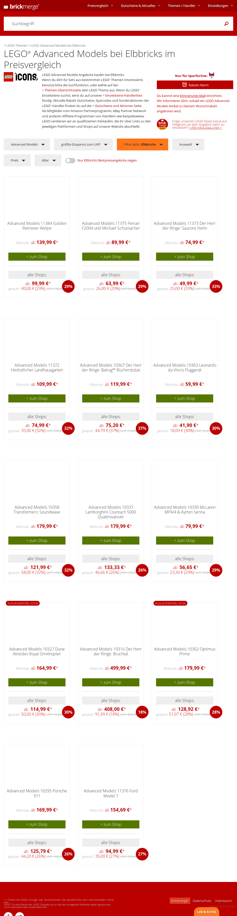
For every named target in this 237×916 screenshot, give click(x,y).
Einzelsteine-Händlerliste (123, 95)
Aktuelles (138, 5)
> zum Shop (37, 256)
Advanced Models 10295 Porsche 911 (37, 793)
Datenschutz (202, 900)
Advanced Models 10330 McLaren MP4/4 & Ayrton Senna (185, 509)
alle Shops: (37, 275)
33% (216, 286)
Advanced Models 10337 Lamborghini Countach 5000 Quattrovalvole (110, 512)
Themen (181, 5)
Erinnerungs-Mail (193, 95)
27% (142, 854)
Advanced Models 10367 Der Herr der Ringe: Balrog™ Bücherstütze (111, 367)
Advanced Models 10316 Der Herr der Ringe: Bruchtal (111, 651)
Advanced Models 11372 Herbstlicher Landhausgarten (37, 367)
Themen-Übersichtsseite (63, 90)
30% (216, 428)
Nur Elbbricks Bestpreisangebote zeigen (107, 160)
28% (216, 712)
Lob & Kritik (206, 911)
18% (142, 712)
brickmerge (180, 900)
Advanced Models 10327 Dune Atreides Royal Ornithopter (37, 651)
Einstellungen (218, 5)
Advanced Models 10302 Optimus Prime (184, 651)
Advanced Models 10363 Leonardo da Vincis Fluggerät (184, 367)
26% (142, 570)
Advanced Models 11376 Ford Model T (111, 793)
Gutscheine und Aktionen (114, 105)
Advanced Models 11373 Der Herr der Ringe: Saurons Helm (185, 226)
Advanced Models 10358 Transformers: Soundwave (37, 509)
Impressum (223, 900)
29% (68, 286)
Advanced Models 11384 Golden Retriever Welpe (37, 226)
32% (68, 428)
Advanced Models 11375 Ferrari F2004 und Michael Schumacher (111, 226)
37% (142, 428)
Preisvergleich (98, 5)
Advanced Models (24, 144)
